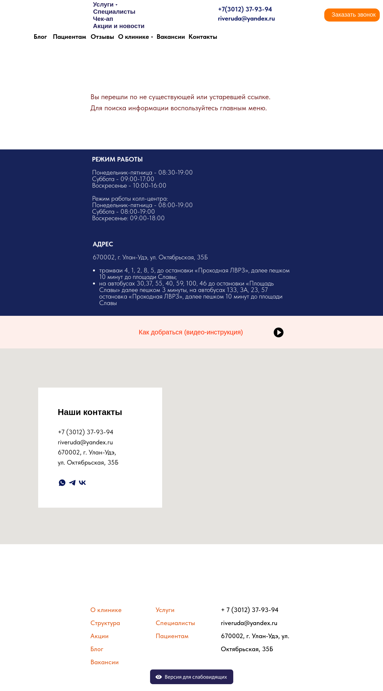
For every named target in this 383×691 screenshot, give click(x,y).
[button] (354, 15)
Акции (99, 636)
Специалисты (114, 11)
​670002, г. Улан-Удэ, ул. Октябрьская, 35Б (192, 279)
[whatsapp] (62, 483)
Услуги (103, 4)
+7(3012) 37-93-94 (245, 9)
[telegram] (72, 483)
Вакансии (171, 36)
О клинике (133, 36)
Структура (105, 623)
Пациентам (69, 36)
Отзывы (102, 36)
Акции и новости (119, 26)
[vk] (82, 483)
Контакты (203, 36)
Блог (40, 36)
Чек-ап (103, 18)
